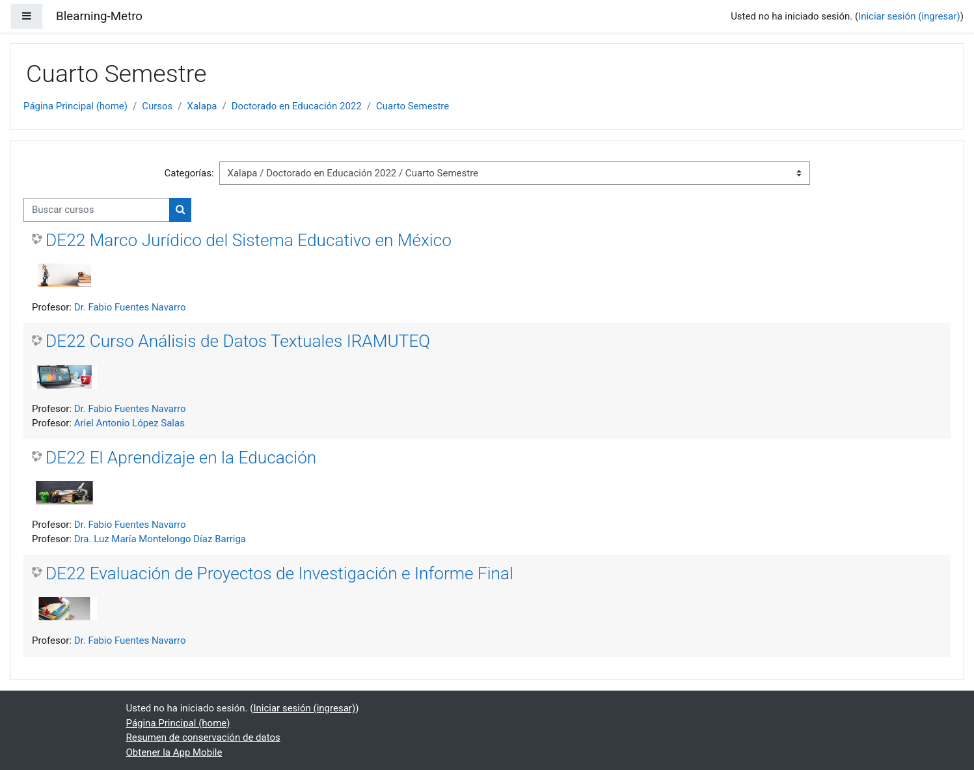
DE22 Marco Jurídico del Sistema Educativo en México (249, 240)
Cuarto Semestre (412, 106)
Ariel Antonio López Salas (129, 423)
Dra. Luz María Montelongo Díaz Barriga (160, 539)
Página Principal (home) (75, 106)
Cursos (157, 106)
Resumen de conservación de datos (203, 737)
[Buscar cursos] (96, 210)
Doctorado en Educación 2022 (297, 106)
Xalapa (202, 106)
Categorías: (188, 173)
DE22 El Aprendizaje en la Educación (181, 457)
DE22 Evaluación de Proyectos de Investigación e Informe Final (279, 573)
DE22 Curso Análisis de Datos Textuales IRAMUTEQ (238, 341)
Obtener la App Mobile (174, 752)
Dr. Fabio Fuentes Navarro (130, 307)
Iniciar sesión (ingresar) (909, 16)
